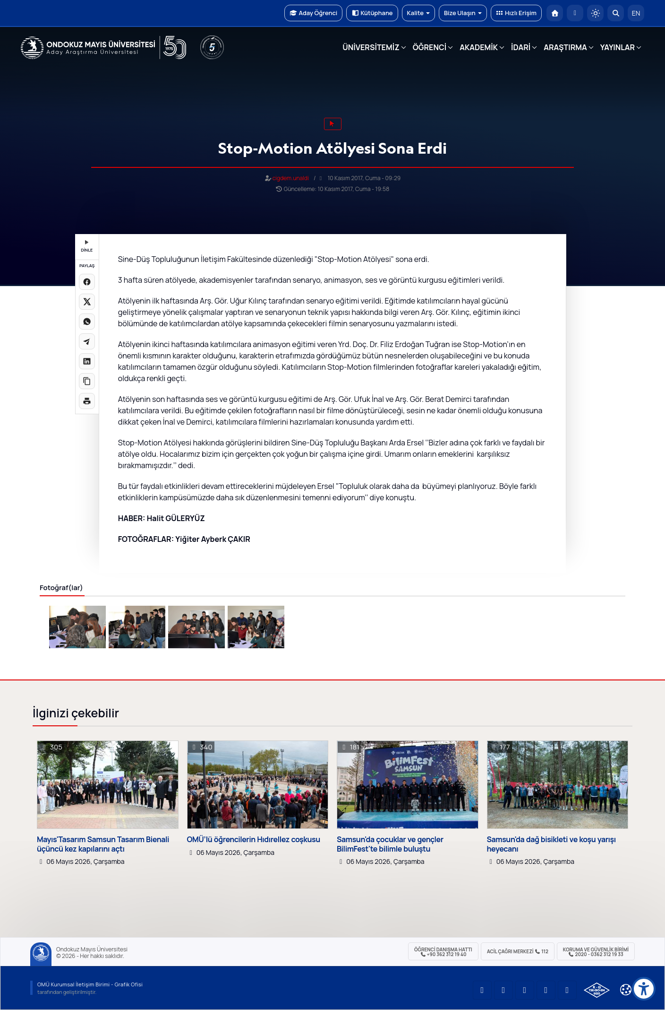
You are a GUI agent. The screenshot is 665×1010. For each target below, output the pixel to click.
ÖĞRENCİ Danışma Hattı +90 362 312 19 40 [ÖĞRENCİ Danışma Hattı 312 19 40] (443, 952)
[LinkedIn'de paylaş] (87, 361)
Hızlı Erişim (516, 13)
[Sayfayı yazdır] (87, 401)
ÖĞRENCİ (429, 47)
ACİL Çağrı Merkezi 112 (517, 951)
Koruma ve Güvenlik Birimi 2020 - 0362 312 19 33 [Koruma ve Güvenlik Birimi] (596, 952)
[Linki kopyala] (87, 381)
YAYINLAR (617, 47)
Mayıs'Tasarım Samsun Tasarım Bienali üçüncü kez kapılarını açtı (103, 844)
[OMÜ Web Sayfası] (103, 48)
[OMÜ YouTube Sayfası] (482, 990)
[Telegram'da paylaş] (87, 341)
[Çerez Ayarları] (626, 990)
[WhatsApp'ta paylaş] (87, 321)
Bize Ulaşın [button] (463, 13)
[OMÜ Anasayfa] (554, 13)
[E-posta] (575, 13)
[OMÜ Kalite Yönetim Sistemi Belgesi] (597, 990)
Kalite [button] (418, 13)
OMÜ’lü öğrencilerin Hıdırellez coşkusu (253, 839)
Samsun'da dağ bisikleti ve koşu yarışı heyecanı (551, 844)
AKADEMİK (479, 47)
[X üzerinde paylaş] (87, 302)
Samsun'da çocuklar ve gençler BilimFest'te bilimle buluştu (390, 844)
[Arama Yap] (615, 13)
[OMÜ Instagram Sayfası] (524, 990)
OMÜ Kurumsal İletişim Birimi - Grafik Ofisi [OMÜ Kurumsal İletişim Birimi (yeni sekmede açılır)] (90, 984)
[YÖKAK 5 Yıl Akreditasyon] (212, 47)
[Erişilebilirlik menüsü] (644, 989)
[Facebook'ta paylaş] (87, 282)
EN (636, 13)
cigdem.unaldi (291, 178)
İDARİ (520, 47)
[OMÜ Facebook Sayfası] (567, 990)
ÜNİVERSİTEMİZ (371, 47)
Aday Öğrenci (313, 13)
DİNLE (87, 246)
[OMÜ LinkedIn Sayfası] (503, 990)
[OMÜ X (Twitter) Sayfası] (546, 990)
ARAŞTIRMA (565, 47)
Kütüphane (371, 13)
